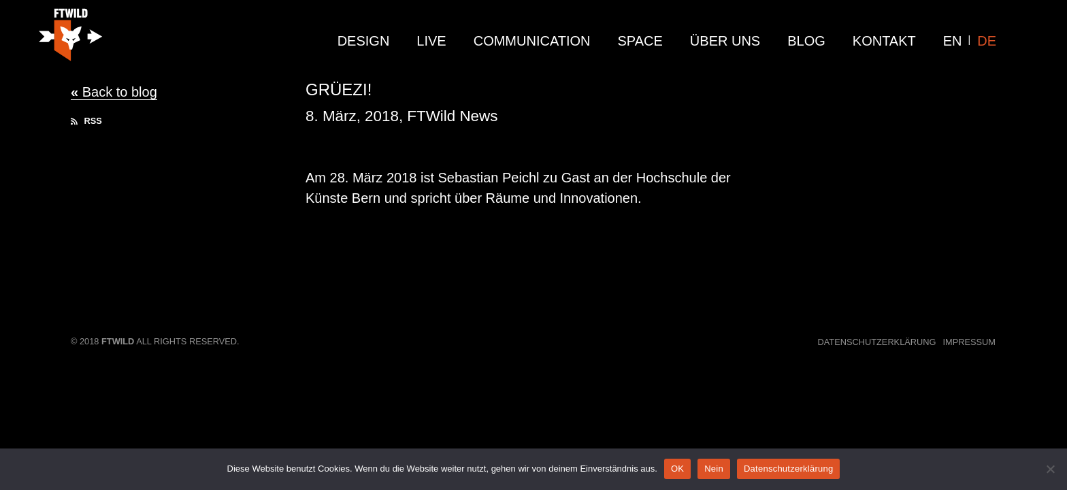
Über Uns (725, 40)
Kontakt (884, 40)
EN (952, 40)
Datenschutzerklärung (877, 342)
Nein (713, 468)
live (431, 40)
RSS (86, 121)
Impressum (969, 342)
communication (532, 40)
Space (640, 40)
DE (986, 40)
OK (677, 468)
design (364, 40)
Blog (806, 40)
